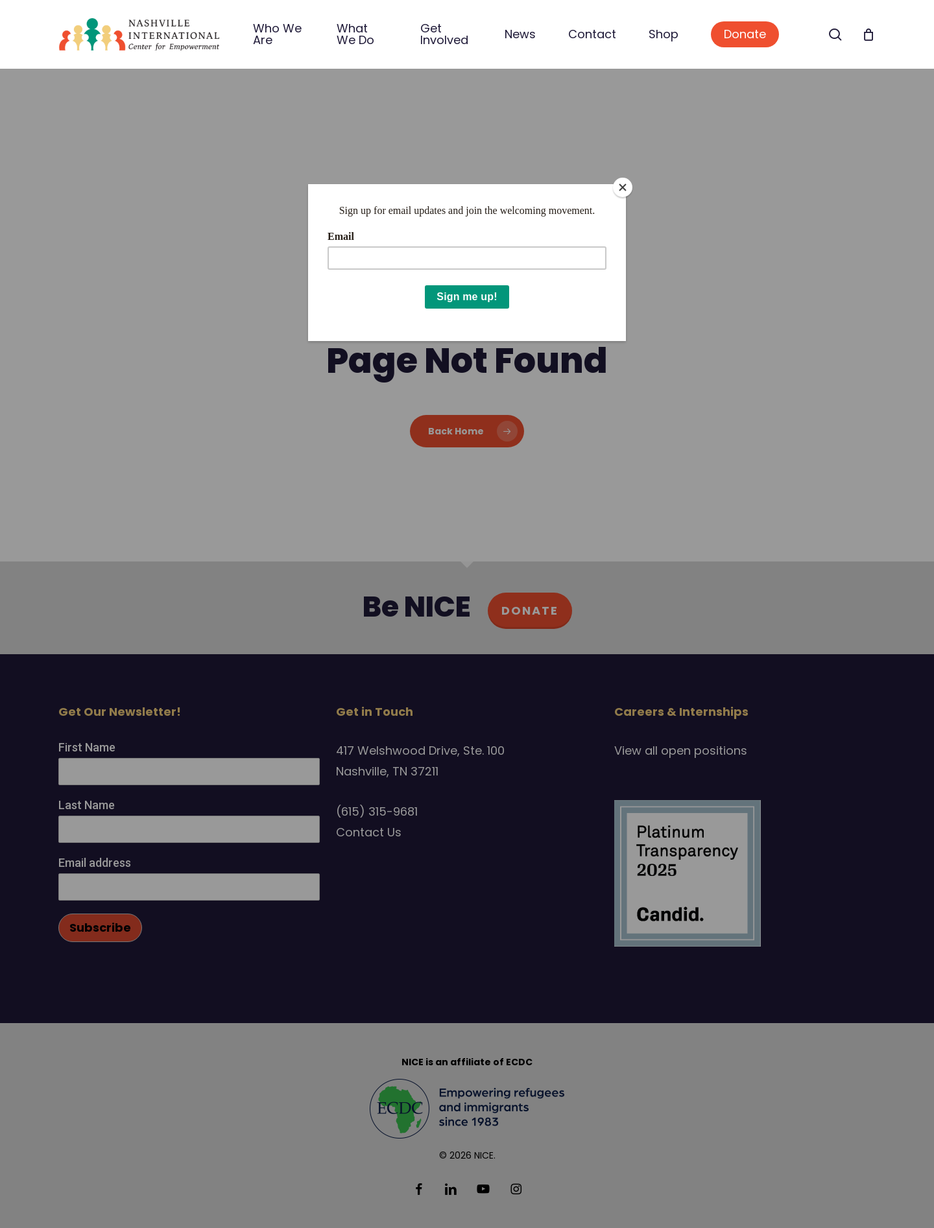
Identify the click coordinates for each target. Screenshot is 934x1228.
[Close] (622, 187)
